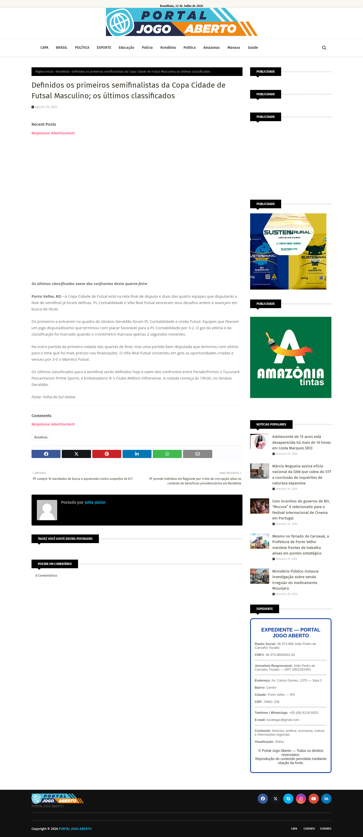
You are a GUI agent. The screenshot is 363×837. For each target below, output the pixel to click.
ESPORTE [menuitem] (104, 47)
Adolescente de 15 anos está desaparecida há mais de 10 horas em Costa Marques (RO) (301, 442)
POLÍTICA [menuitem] (82, 47)
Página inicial (44, 71)
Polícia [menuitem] (147, 47)
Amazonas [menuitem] (211, 47)
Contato (309, 828)
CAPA (294, 828)
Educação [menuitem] (126, 47)
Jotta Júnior (94, 502)
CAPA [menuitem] (44, 47)
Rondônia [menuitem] (168, 47)
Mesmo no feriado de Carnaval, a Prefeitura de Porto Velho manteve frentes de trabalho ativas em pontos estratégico (300, 545)
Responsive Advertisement (53, 133)
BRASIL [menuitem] (61, 47)
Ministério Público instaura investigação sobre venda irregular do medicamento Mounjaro (295, 580)
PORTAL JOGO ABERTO (75, 829)
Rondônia (62, 71)
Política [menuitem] (190, 47)
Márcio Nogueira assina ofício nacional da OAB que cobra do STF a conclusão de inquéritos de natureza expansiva (301, 475)
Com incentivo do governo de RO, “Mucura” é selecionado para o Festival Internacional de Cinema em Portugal (301, 510)
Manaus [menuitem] (234, 47)
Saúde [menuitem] (253, 47)
